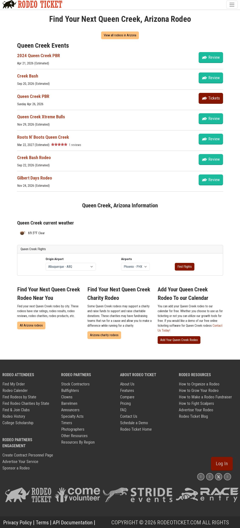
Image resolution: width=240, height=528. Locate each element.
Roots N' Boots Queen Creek (44, 137)
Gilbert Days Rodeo (36, 178)
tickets (214, 98)
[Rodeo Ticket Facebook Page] (210, 477)
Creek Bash (28, 76)
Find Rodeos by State (19, 397)
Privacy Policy (18, 522)
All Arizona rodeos (31, 325)
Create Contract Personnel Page (27, 455)
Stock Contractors (75, 384)
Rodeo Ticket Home (136, 429)
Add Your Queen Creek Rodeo (179, 340)
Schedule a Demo (134, 422)
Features (127, 390)
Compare (127, 397)
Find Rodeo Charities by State (25, 403)
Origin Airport (55, 259)
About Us (127, 384)
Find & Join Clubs (16, 409)
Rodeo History (13, 416)
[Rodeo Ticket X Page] (218, 477)
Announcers (70, 409)
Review (214, 57)
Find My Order (13, 384)
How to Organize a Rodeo (199, 384)
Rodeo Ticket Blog (193, 416)
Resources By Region (78, 442)
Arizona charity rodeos (104, 335)
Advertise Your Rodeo (196, 409)
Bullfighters (70, 390)
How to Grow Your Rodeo (199, 390)
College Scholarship (18, 422)
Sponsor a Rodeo (16, 468)
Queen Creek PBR (34, 96)
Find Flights (184, 267)
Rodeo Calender (15, 390)
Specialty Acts (72, 416)
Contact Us (128, 416)
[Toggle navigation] (232, 5)
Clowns (66, 397)
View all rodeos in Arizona (120, 35)
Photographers (72, 429)
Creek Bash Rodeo (35, 157)
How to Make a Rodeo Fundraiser (205, 397)
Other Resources (74, 435)
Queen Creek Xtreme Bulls (42, 117)
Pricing (125, 403)
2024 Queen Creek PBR (39, 55)
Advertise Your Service (20, 461)
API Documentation (76, 522)
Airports (126, 259)
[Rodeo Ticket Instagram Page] (201, 477)
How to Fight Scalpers (196, 403)
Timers (66, 422)
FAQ (123, 409)
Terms (44, 522)
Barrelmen (69, 403)
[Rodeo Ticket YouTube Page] (227, 477)
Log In (222, 463)
